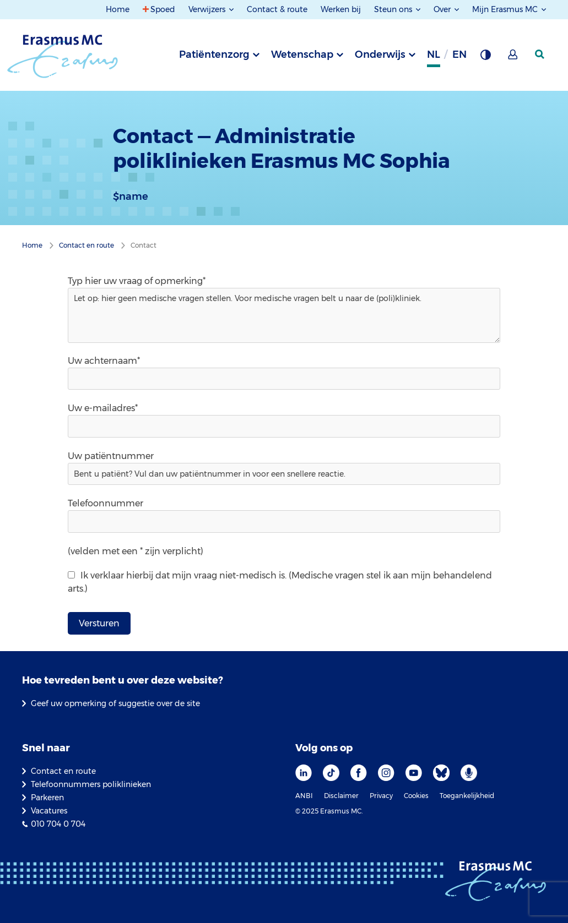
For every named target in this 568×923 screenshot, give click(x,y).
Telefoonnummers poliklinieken (91, 784)
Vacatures (49, 811)
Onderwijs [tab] (380, 54)
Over (443, 9)
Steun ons (394, 9)
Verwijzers (208, 9)
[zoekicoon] (540, 54)
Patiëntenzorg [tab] (214, 54)
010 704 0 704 (58, 824)
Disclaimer (341, 795)
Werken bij (341, 9)
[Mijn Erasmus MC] (513, 58)
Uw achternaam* (104, 361)
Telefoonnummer (105, 503)
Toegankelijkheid (467, 795)
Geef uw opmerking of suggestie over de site (115, 703)
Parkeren (47, 797)
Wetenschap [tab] (302, 54)
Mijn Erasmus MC (506, 9)
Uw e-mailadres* (103, 408)
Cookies (416, 795)
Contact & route (277, 9)
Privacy (381, 795)
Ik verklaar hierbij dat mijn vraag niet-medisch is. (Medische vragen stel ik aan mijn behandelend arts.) (280, 582)
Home (117, 9)
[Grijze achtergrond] (485, 58)
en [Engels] (459, 54)
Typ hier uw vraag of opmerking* (136, 281)
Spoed (162, 9)
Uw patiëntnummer (111, 456)
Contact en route (63, 771)
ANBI (304, 795)
